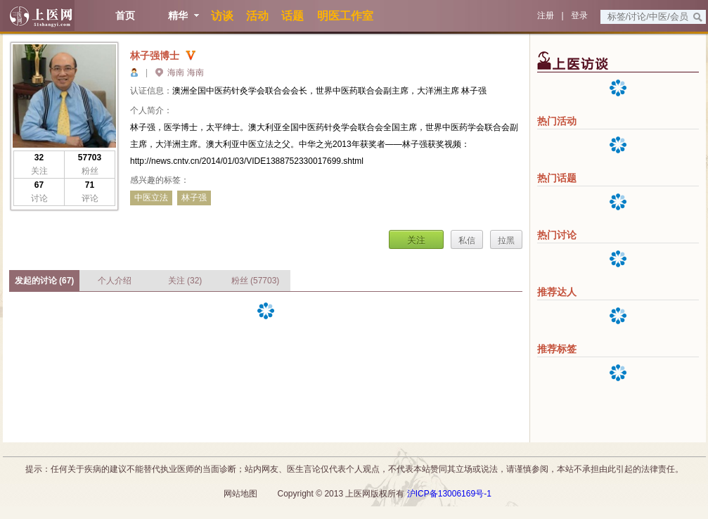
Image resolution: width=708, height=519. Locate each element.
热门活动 (557, 121)
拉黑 (506, 240)
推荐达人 (557, 291)
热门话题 (557, 178)
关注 (416, 240)
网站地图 (240, 494)
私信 (466, 240)
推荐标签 (557, 348)
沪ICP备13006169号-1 (449, 494)
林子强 (194, 198)
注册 (545, 15)
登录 (579, 15)
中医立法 (151, 198)
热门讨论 (557, 235)
